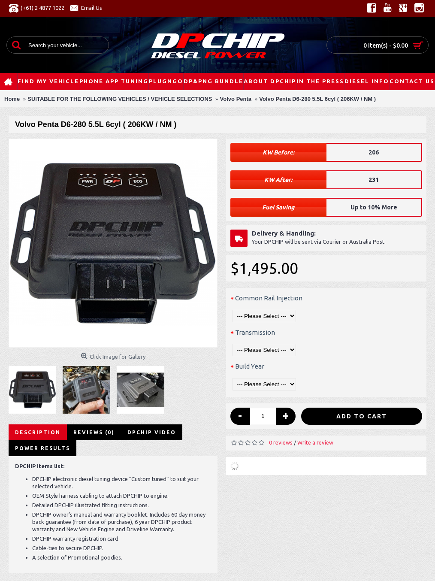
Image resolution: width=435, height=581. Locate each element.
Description (37, 432)
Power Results (42, 448)
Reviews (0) (94, 432)
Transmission (255, 332)
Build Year (249, 366)
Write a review (315, 442)
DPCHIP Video (151, 432)
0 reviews (281, 442)
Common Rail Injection (268, 298)
